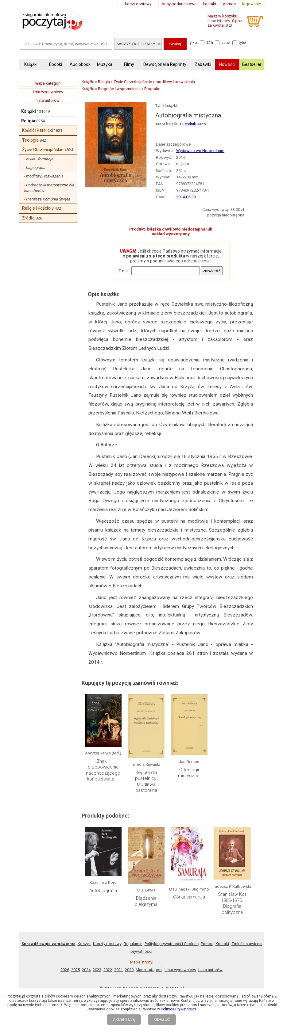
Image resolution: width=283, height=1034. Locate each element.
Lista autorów (210, 969)
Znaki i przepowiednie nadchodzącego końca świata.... (103, 770)
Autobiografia (103, 890)
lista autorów (48, 100)
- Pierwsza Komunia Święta (47, 199)
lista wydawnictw (48, 92)
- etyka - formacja (38, 159)
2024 (86, 969)
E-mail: (124, 271)
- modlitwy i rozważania (44, 176)
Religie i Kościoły (38, 208)
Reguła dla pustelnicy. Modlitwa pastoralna (146, 781)
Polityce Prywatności (178, 1009)
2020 (129, 969)
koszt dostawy (138, 4)
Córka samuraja (189, 897)
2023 (97, 969)
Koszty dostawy (107, 943)
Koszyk (84, 943)
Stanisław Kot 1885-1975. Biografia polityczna (232, 903)
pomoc (229, 4)
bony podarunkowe (179, 4)
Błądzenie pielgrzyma (146, 901)
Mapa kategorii (149, 969)
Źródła (28, 218)
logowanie (251, 4)
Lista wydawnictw (180, 969)
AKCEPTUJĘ (124, 1019)
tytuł (242, 42)
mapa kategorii (48, 83)
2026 (64, 969)
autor (226, 42)
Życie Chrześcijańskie (43, 149)
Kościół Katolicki (37, 130)
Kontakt (222, 943)
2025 (75, 969)
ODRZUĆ (162, 1019)
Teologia (30, 140)
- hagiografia (34, 167)
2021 (118, 969)
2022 (107, 969)
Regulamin (133, 943)
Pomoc (207, 943)
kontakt (209, 4)
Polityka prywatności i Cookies (172, 943)
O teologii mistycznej (189, 773)
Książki (28, 111)
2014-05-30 (186, 197)
